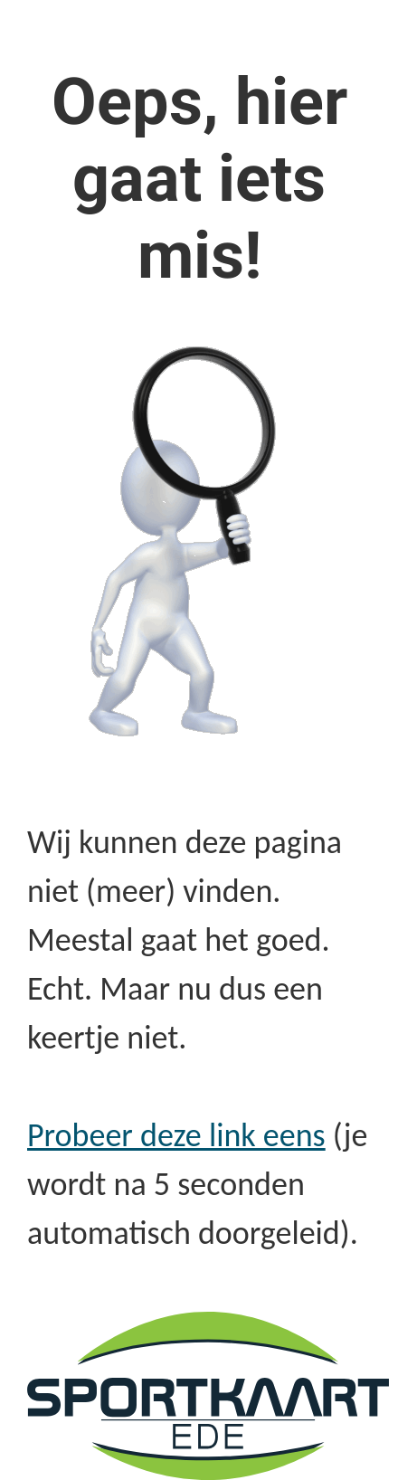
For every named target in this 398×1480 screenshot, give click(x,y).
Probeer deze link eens (176, 1135)
